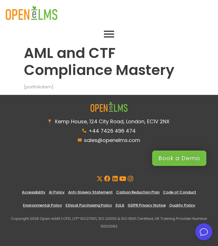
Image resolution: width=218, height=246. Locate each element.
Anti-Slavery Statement (90, 192)
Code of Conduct (179, 192)
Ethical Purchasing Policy (89, 205)
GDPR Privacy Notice (147, 205)
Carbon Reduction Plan (138, 192)
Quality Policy (182, 205)
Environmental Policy (42, 205)
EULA (120, 205)
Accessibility (33, 192)
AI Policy (57, 192)
